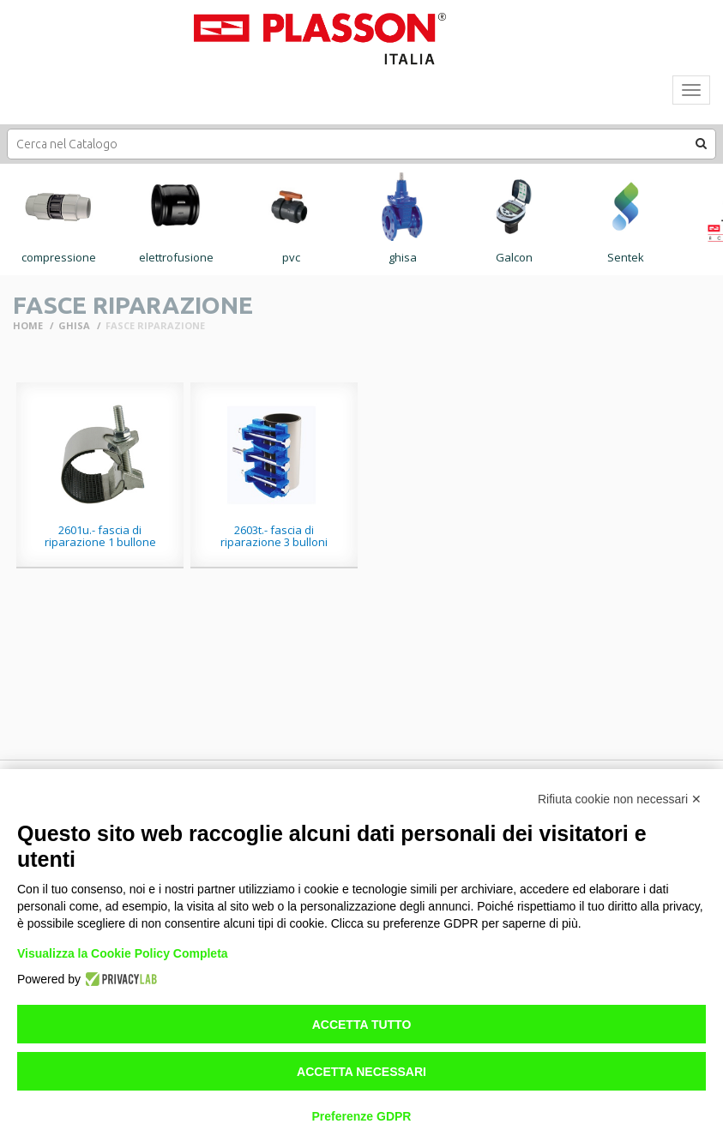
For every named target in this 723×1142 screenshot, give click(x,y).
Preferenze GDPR (362, 1116)
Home (28, 325)
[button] (701, 143)
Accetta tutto (362, 1024)
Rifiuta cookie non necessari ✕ (620, 799)
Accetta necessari (361, 1072)
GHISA (74, 325)
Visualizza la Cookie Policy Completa (122, 953)
